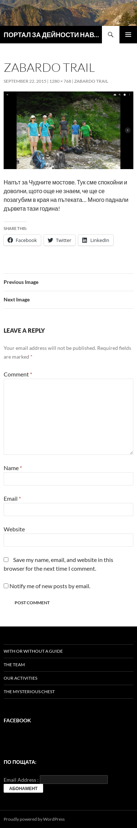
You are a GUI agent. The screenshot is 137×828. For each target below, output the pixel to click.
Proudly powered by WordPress (34, 819)
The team (14, 664)
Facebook (17, 720)
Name (13, 467)
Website (14, 529)
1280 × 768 (60, 81)
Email (12, 498)
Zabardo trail (91, 81)
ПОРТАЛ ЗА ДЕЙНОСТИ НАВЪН (53, 35)
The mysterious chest (29, 691)
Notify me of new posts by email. (49, 585)
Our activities (20, 678)
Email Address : (21, 780)
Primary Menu (128, 34)
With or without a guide (33, 651)
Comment (18, 374)
